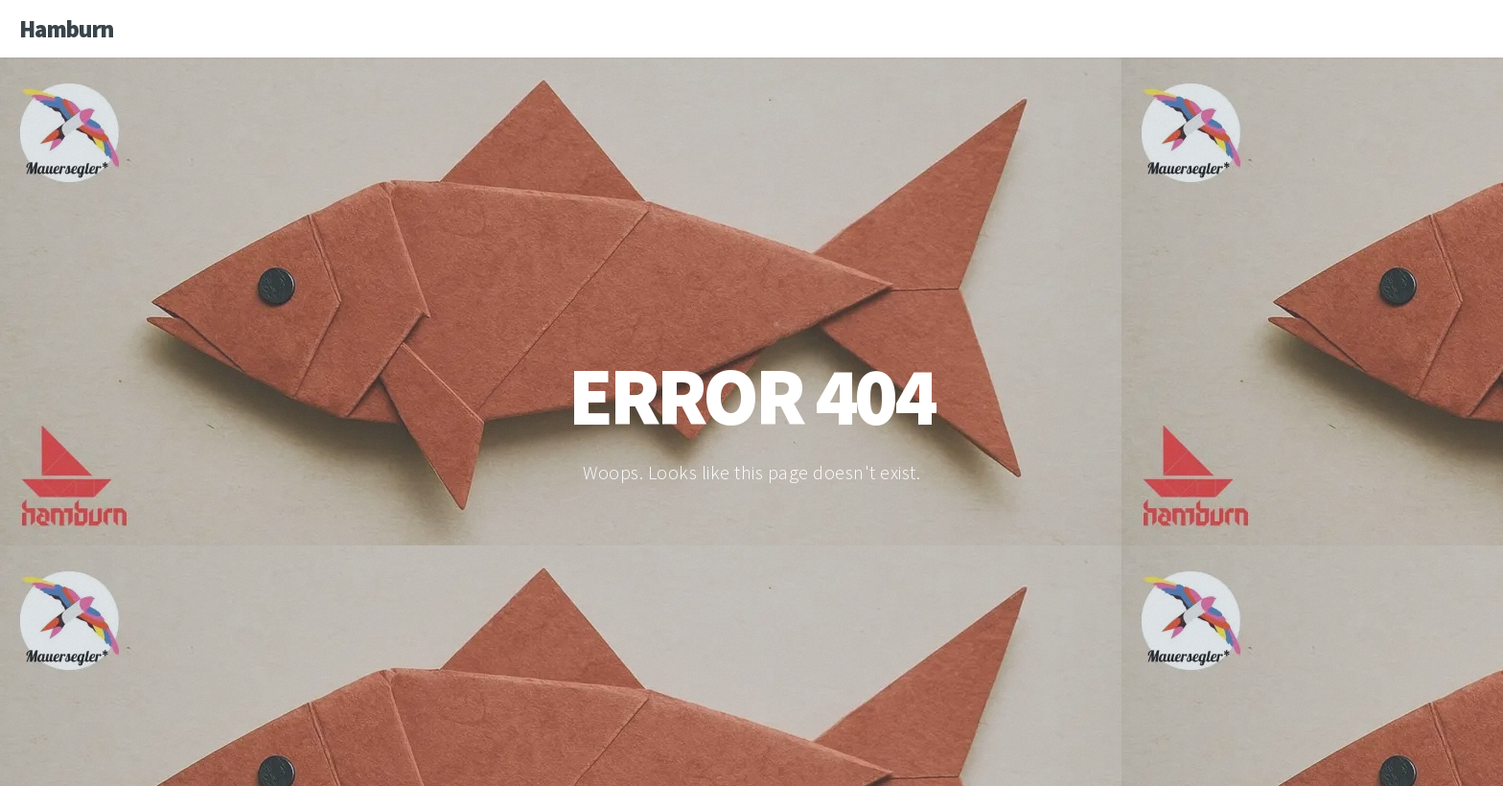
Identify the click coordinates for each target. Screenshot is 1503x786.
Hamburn (66, 28)
